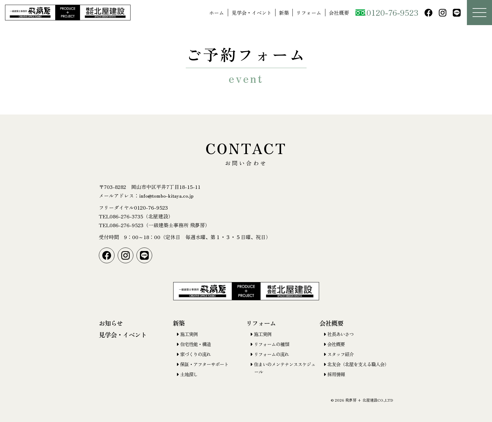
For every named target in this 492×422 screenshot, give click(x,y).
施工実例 (189, 334)
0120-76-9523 (387, 12)
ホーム (216, 12)
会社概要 (339, 12)
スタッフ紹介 (340, 354)
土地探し (189, 374)
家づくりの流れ (195, 354)
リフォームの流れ (271, 354)
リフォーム (308, 12)
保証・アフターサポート (204, 364)
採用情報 (336, 374)
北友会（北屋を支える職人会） (358, 364)
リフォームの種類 (271, 344)
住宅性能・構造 (195, 344)
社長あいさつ (340, 334)
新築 (284, 12)
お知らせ (111, 323)
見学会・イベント (252, 12)
